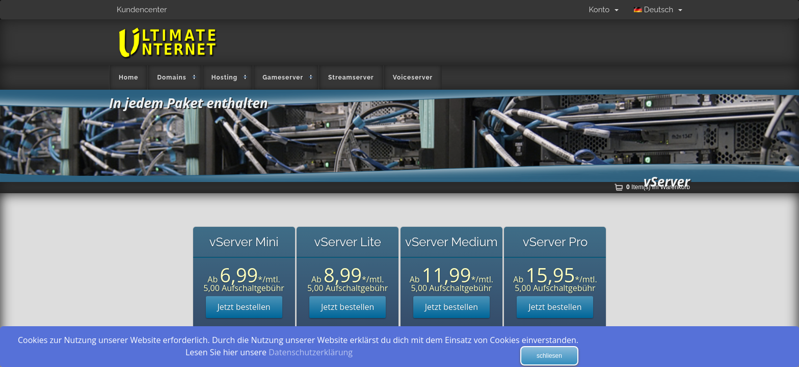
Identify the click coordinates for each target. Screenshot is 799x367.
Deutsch (658, 9)
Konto (604, 9)
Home (128, 77)
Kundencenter (142, 9)
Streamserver (351, 77)
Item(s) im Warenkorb (658, 187)
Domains (171, 77)
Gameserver (282, 77)
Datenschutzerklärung (311, 352)
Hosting (224, 77)
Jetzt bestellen (243, 306)
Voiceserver (413, 77)
